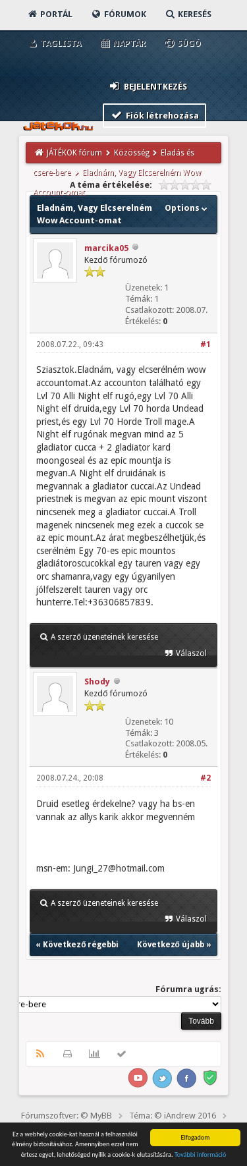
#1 (205, 344)
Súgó (182, 43)
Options (187, 208)
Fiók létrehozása (154, 115)
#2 (205, 778)
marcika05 (106, 248)
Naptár (122, 43)
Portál (49, 14)
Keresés (187, 14)
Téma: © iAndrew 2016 (172, 1116)
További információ (201, 1155)
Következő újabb (170, 944)
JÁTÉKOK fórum (74, 152)
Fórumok (118, 14)
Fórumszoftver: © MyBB (66, 1116)
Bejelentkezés (147, 86)
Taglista (53, 43)
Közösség (132, 152)
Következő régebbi (81, 944)
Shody (97, 681)
